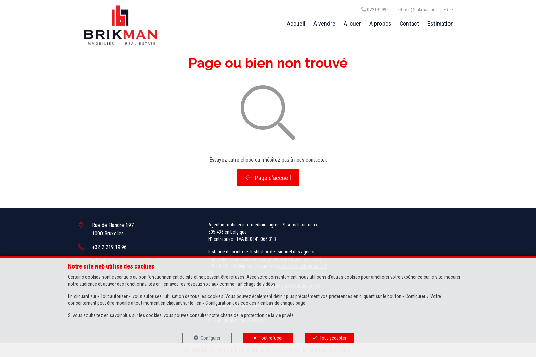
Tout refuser (271, 338)
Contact (409, 23)
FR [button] (447, 9)
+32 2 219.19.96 (109, 247)
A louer (352, 23)
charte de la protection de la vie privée (257, 315)
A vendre (324, 23)
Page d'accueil (268, 177)
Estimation (440, 23)
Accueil (296, 23)
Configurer (210, 338)
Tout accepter (333, 338)
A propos (380, 23)
